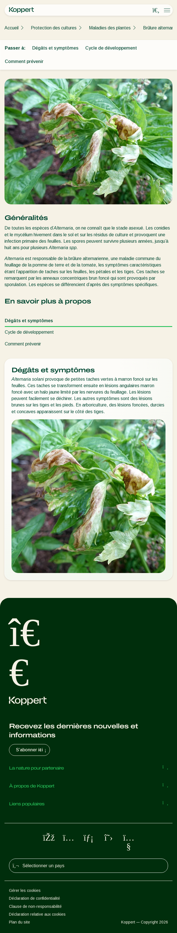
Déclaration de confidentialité (34, 898)
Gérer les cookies (25, 890)
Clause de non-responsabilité (35, 906)
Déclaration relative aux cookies (37, 914)
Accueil (11, 27)
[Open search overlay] (156, 10)
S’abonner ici (31, 749)
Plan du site (19, 922)
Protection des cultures (54, 27)
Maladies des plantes (110, 27)
